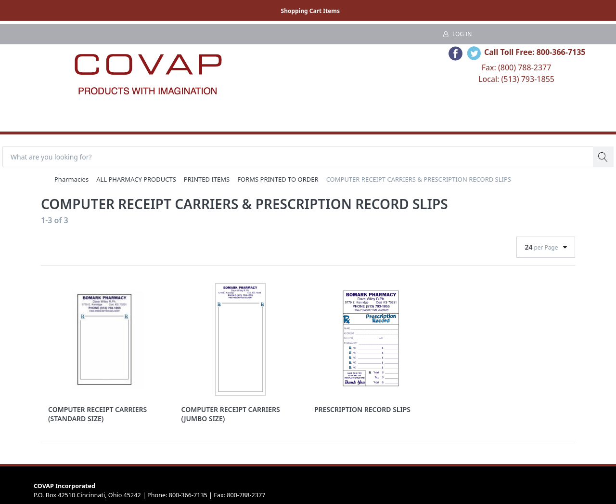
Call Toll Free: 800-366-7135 (535, 52)
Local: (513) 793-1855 (516, 79)
